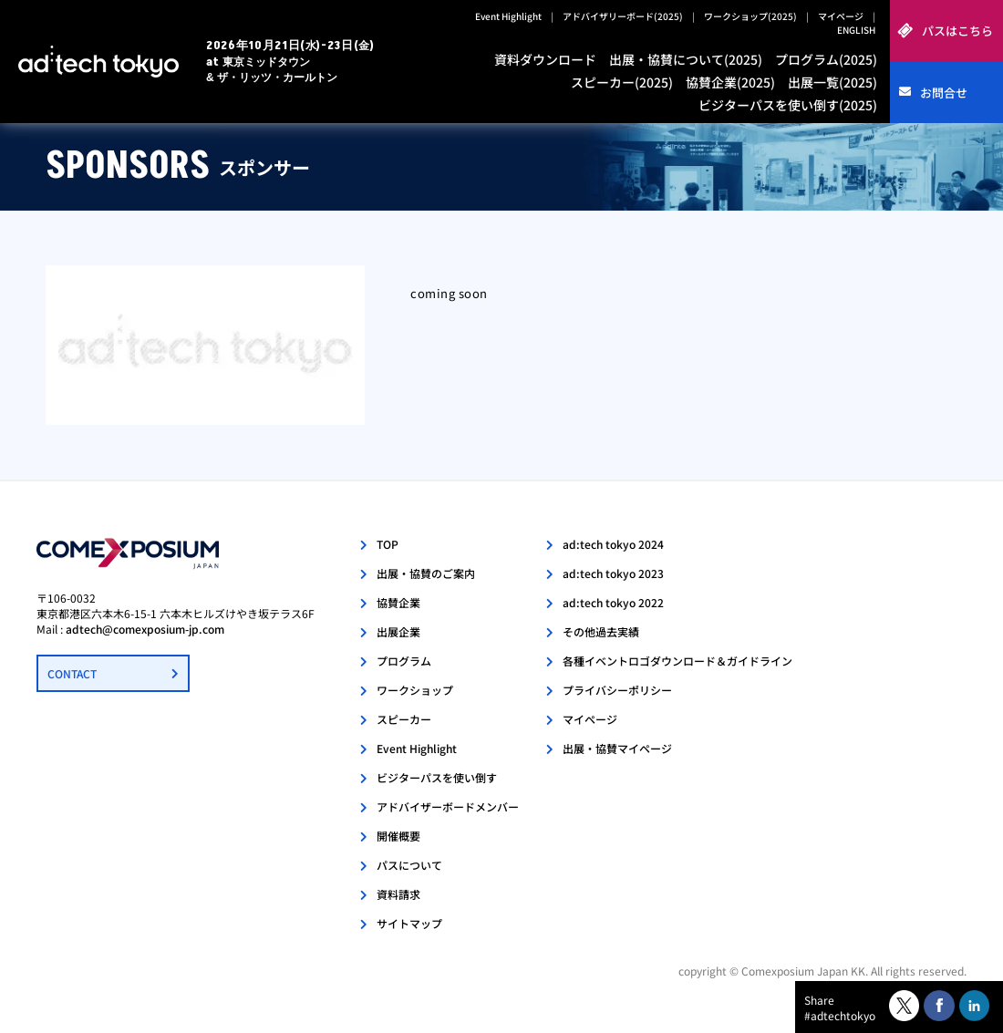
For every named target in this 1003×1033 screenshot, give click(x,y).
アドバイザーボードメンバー (448, 806)
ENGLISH (856, 29)
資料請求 (398, 894)
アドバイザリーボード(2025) (623, 16)
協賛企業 (398, 602)
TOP (387, 544)
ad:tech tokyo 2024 (613, 544)
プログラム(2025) (826, 59)
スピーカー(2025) (622, 82)
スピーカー (404, 719)
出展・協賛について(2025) (685, 59)
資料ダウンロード (545, 59)
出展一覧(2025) (832, 82)
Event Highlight (508, 16)
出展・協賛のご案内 (426, 573)
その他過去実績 (601, 631)
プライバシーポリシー (617, 689)
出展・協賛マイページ (617, 748)
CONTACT (72, 673)
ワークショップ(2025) (750, 16)
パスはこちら (957, 30)
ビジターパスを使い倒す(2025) (787, 105)
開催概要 (398, 835)
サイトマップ (409, 923)
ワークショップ (415, 689)
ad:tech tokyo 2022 (613, 602)
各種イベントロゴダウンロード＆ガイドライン (677, 660)
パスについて (409, 865)
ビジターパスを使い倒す (437, 777)
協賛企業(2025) (730, 82)
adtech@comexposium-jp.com (145, 628)
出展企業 (398, 631)
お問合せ (943, 92)
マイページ (840, 16)
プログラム (404, 660)
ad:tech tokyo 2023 (613, 573)
